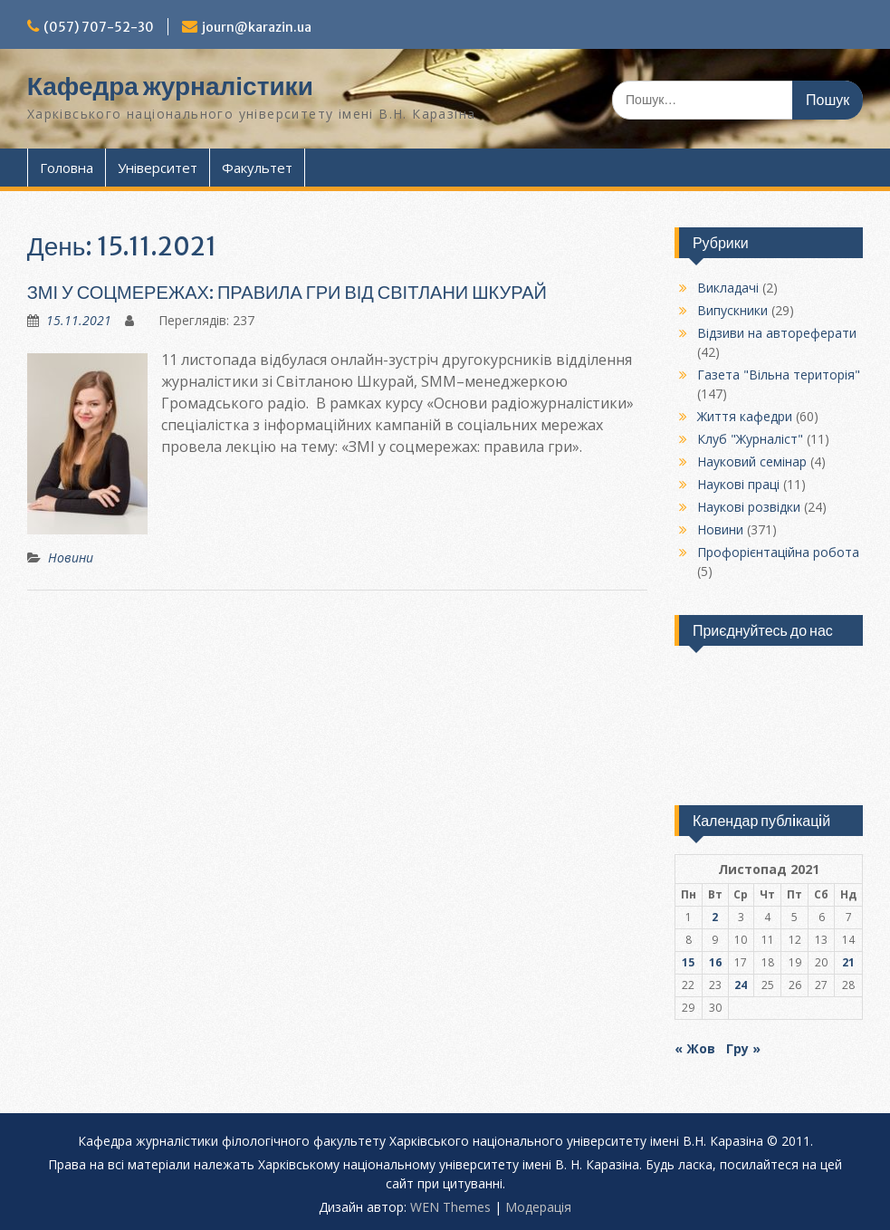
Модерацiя (538, 1207)
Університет (157, 168)
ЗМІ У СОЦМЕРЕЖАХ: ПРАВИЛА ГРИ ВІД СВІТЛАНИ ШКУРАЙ (287, 292)
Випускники (732, 310)
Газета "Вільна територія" (778, 374)
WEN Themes (450, 1207)
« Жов (695, 1048)
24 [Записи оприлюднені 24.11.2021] (740, 985)
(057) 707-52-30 (98, 27)
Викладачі (728, 287)
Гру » (743, 1048)
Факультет (257, 168)
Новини (70, 557)
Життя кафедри (744, 416)
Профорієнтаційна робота (778, 552)
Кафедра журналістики (170, 86)
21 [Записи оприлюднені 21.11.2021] (848, 962)
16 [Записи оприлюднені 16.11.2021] (715, 962)
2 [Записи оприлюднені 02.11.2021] (715, 917)
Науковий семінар (752, 461)
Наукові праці (738, 484)
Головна (66, 168)
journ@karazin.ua (256, 27)
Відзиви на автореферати (777, 332)
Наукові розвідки (748, 506)
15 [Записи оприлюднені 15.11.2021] (688, 962)
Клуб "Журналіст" (750, 438)
